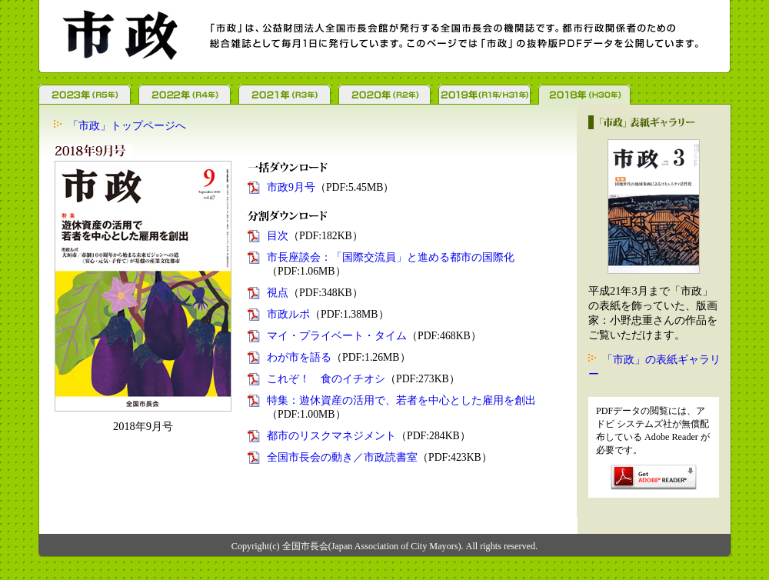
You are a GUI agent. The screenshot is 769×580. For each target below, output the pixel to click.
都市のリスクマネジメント (331, 436)
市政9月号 (291, 187)
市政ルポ (288, 314)
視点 (277, 292)
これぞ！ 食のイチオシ (326, 379)
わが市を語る (299, 357)
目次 (277, 236)
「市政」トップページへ (127, 125)
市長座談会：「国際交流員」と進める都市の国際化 (390, 257)
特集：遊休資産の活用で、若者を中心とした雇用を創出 (401, 400)
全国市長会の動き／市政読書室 (342, 457)
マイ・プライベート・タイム (337, 336)
